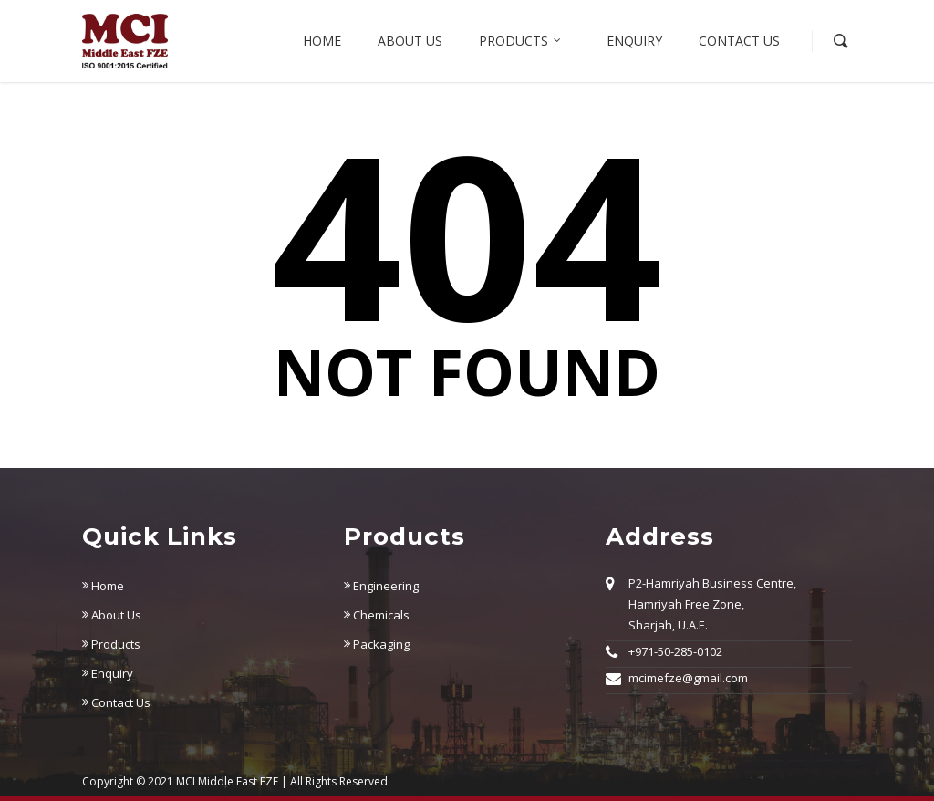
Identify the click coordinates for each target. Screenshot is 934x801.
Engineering (381, 585)
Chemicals (377, 615)
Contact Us (739, 40)
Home (322, 40)
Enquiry (634, 40)
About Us (111, 615)
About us (410, 40)
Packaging (377, 644)
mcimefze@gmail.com (688, 678)
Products (521, 41)
